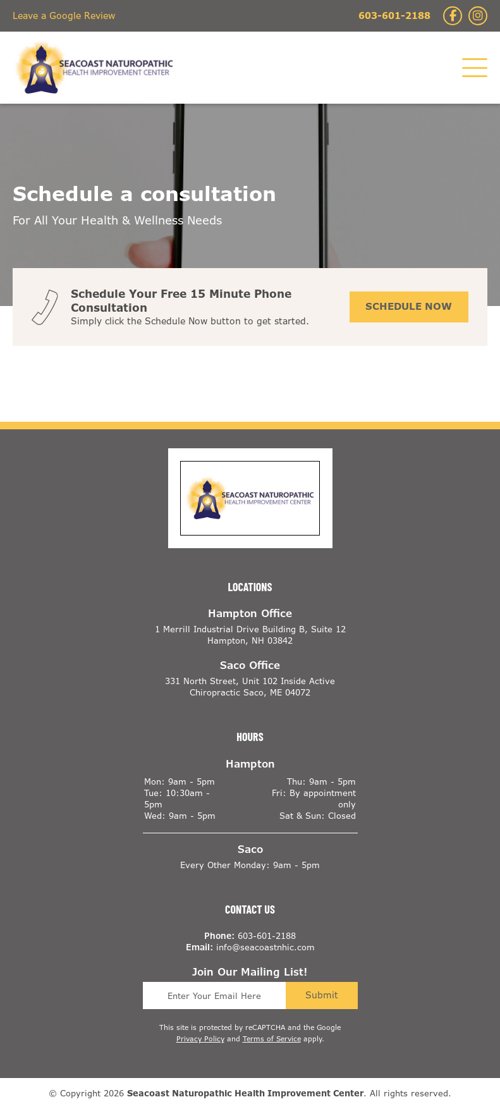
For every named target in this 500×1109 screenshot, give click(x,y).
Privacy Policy (200, 1039)
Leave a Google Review (64, 15)
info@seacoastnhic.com (265, 947)
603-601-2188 (394, 15)
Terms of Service (272, 1039)
